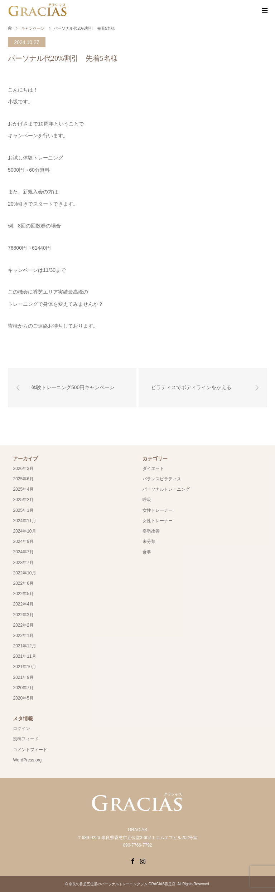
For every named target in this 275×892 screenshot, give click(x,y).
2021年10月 (24, 666)
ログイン (21, 728)
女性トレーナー (158, 510)
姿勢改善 (151, 531)
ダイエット (153, 468)
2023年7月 (23, 562)
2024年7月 (23, 551)
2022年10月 (24, 572)
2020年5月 (23, 698)
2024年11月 (24, 520)
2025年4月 (23, 489)
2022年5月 (23, 593)
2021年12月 (24, 645)
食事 (147, 551)
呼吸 (147, 499)
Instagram (142, 860)
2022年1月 (23, 635)
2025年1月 (23, 510)
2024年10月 (24, 531)
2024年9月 (23, 541)
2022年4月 (23, 604)
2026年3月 (23, 468)
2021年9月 (23, 677)
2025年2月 (23, 499)
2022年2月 (23, 625)
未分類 (149, 541)
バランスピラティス (162, 478)
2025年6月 (23, 478)
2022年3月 (23, 614)
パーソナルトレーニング (166, 489)
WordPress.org (27, 760)
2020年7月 (23, 687)
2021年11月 (24, 656)
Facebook (132, 860)
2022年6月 (23, 583)
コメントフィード (30, 749)
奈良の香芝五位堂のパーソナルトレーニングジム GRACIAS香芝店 (122, 884)
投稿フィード (26, 738)
